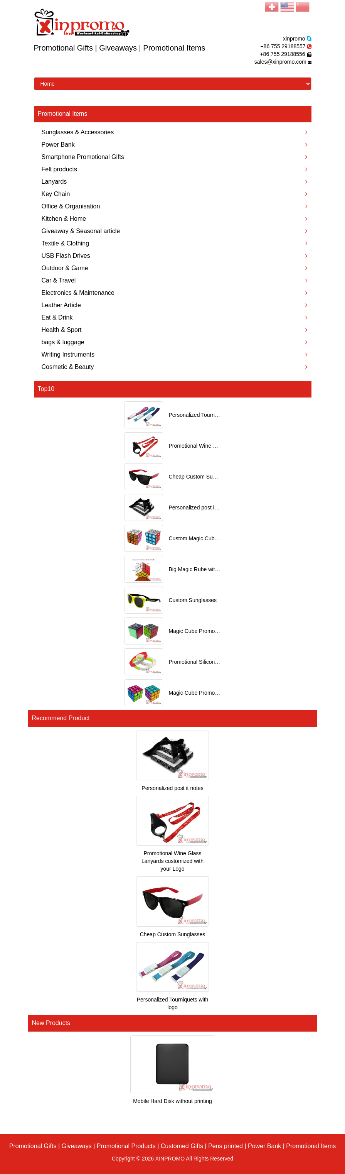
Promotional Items (311, 1146)
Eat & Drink (175, 317)
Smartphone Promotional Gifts (175, 157)
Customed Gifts (182, 1146)
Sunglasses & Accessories (175, 132)
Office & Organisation (175, 206)
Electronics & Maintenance (175, 292)
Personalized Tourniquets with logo (210, 415)
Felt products (175, 169)
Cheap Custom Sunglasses (201, 477)
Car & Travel (175, 280)
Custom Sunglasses (193, 600)
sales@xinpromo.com (280, 62)
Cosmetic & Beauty (175, 367)
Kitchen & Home (175, 218)
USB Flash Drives (175, 255)
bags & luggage (175, 342)
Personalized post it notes (200, 507)
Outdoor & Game (175, 268)
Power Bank (175, 144)
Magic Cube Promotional (198, 631)
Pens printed (225, 1146)
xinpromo (294, 39)
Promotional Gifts (33, 1146)
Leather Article (175, 305)
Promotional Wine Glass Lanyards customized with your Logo (172, 861)
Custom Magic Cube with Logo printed (214, 538)
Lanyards (175, 181)
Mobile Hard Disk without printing (172, 1101)
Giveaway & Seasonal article (175, 231)
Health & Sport (175, 329)
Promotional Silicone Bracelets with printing (220, 662)
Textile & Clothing (175, 243)
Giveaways (77, 1146)
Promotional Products (126, 1146)
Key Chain (175, 194)
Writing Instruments (175, 354)
